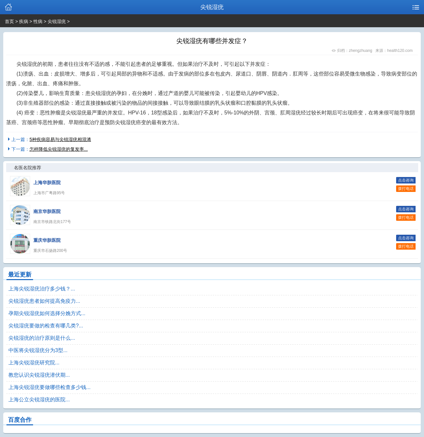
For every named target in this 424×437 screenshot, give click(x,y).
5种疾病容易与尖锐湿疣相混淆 (60, 139)
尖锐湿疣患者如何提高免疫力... (44, 301)
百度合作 (19, 420)
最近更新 (19, 274)
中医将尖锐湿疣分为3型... (37, 350)
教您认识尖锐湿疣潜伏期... (39, 375)
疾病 (23, 21)
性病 (37, 21)
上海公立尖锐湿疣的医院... (39, 399)
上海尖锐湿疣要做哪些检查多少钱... (49, 387)
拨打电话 (406, 188)
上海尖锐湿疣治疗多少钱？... (41, 288)
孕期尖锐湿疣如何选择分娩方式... (46, 313)
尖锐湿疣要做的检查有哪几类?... (45, 325)
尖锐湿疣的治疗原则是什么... (41, 338)
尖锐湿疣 (57, 21)
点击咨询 (406, 180)
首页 (9, 21)
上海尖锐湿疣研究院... (33, 362)
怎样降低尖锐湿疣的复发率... (58, 149)
